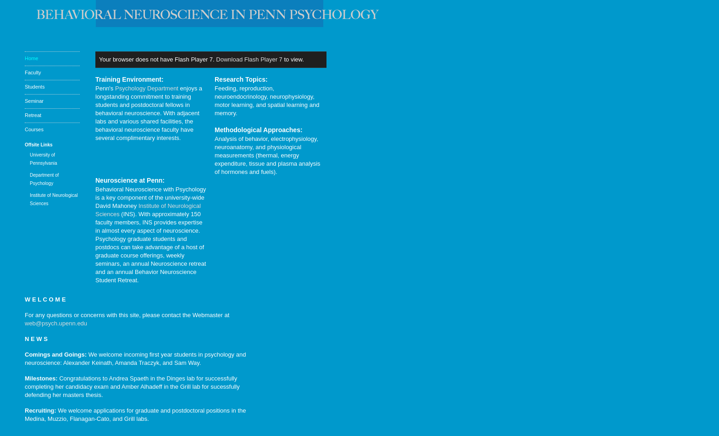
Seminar (34, 101)
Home (31, 58)
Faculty (33, 72)
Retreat (33, 115)
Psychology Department (146, 88)
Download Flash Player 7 (249, 59)
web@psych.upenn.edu (56, 323)
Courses (34, 129)
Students (34, 86)
